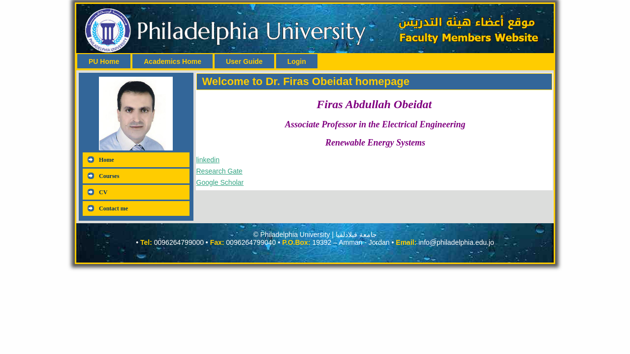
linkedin (208, 160)
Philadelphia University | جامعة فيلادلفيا (318, 234)
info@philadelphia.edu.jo (456, 242)
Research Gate (219, 171)
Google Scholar (220, 182)
